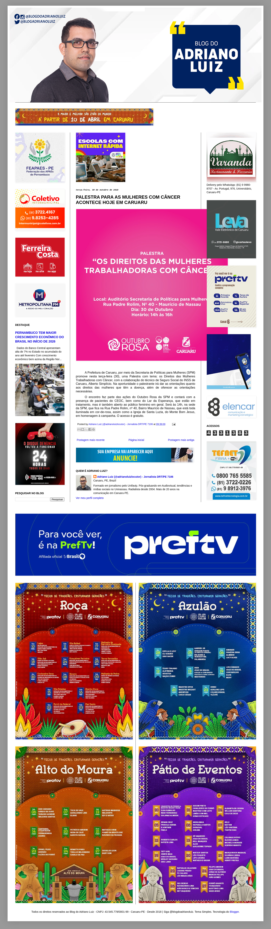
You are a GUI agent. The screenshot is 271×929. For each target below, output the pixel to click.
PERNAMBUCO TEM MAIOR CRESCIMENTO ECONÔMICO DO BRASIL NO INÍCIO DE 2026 (39, 337)
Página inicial (136, 439)
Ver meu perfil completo (90, 497)
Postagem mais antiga (181, 439)
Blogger (234, 911)
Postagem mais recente (91, 439)
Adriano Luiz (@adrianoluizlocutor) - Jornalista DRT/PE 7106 (135, 476)
